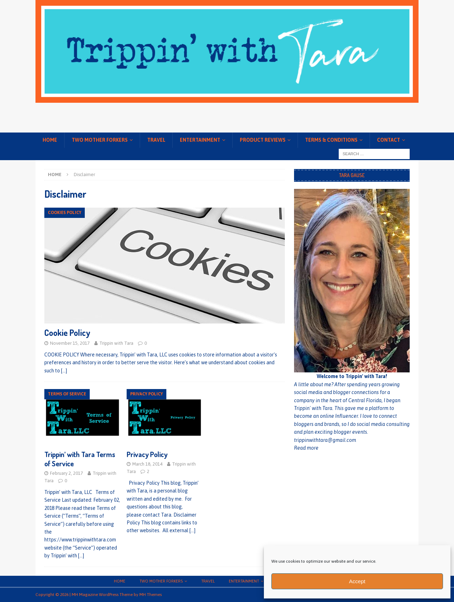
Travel (156, 140)
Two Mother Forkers (100, 140)
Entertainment (200, 140)
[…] (64, 370)
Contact (388, 140)
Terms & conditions (331, 140)
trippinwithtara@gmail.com (325, 440)
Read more (306, 448)
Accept (357, 581)
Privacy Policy (147, 454)
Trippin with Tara (116, 343)
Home (50, 140)
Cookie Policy (67, 332)
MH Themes (150, 594)
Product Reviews (263, 140)
